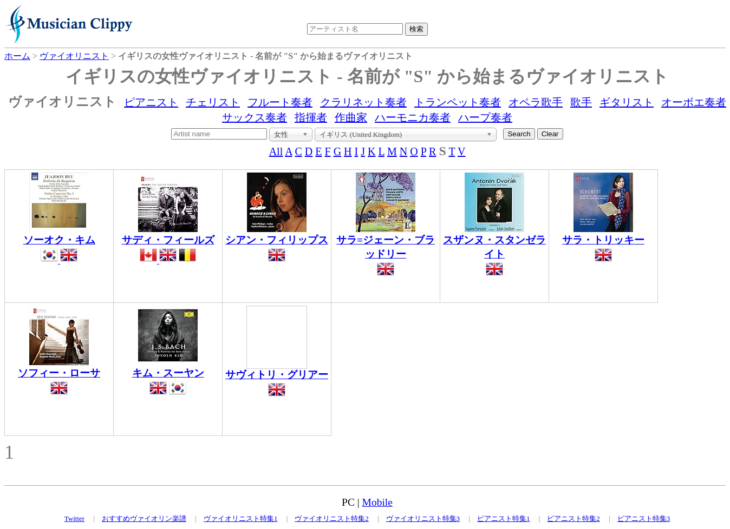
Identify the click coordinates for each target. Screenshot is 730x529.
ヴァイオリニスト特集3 (423, 518)
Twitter (74, 518)
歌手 (581, 102)
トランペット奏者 (457, 102)
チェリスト (213, 102)
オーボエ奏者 (693, 102)
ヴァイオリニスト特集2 (332, 518)
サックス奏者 (254, 117)
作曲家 (351, 117)
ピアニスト (151, 102)
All (276, 151)
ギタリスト (626, 102)
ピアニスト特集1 (503, 518)
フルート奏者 (279, 102)
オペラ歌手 (536, 102)
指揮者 (311, 117)
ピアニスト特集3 (643, 518)
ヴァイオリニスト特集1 (241, 518)
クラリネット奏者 (363, 102)
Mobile (377, 502)
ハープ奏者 (485, 117)
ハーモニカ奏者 (413, 117)
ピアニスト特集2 (573, 518)
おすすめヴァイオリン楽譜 (144, 518)
